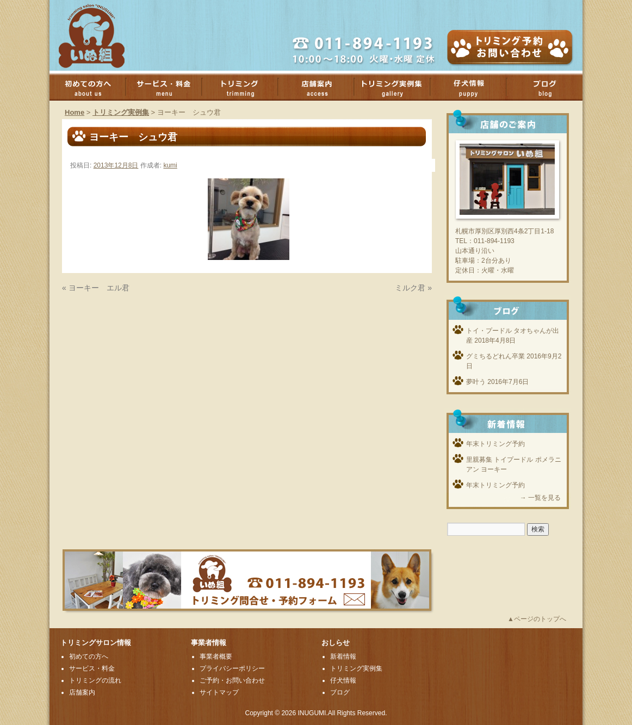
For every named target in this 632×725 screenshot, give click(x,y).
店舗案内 (321, 87)
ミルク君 (410, 287)
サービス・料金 (169, 87)
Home (74, 112)
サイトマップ (219, 692)
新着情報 (343, 656)
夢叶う (476, 382)
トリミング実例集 (397, 87)
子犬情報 (473, 87)
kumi (170, 165)
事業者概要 (216, 656)
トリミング (245, 87)
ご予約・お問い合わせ (232, 680)
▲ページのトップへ (536, 619)
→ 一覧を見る (540, 497)
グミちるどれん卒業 (495, 356)
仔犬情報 (343, 680)
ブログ (549, 87)
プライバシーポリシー (232, 668)
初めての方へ (93, 87)
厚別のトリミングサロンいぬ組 (101, 35)
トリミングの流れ (95, 680)
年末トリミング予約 (495, 444)
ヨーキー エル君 (99, 287)
